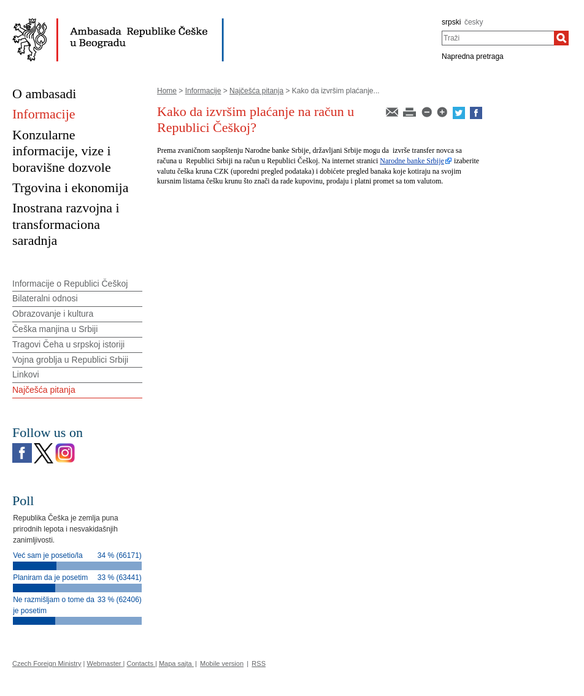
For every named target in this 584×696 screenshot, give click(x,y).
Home (167, 91)
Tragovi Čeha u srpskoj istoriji (68, 344)
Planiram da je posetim (50, 577)
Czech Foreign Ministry (46, 663)
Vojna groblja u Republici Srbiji (70, 360)
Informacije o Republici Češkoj (70, 283)
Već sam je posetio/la (47, 555)
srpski (451, 22)
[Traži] (561, 38)
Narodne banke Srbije (412, 161)
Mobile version (222, 663)
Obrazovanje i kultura (52, 314)
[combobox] (498, 38)
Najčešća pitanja (256, 91)
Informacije (203, 91)
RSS (259, 663)
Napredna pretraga (473, 56)
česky (473, 22)
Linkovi (25, 374)
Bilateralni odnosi (45, 298)
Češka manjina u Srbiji (55, 329)
